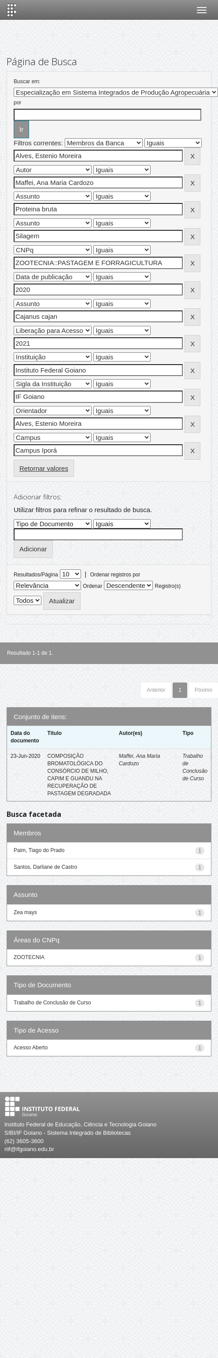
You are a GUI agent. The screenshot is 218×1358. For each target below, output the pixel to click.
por (17, 103)
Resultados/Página (36, 575)
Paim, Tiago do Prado (39, 850)
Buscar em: (27, 81)
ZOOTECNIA (29, 957)
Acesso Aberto (31, 1047)
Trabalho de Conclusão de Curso (52, 1003)
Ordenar (92, 586)
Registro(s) (168, 586)
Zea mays (25, 912)
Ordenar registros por (115, 575)
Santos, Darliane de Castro (45, 867)
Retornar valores (43, 468)
